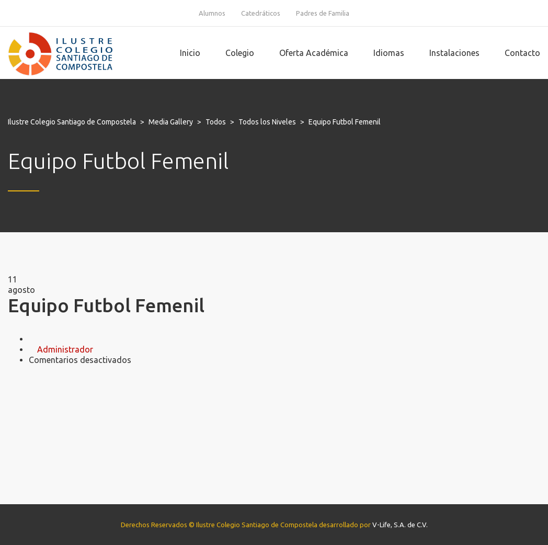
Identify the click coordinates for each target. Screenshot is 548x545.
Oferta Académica (313, 53)
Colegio (239, 53)
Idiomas (388, 53)
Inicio (190, 53)
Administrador (65, 349)
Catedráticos (260, 13)
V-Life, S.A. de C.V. (400, 524)
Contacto (522, 53)
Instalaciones (454, 53)
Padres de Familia (322, 13)
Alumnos (212, 13)
